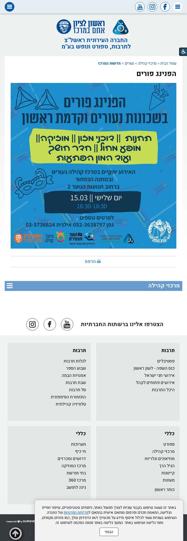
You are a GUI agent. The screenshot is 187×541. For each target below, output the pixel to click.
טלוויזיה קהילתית (71, 404)
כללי (169, 433)
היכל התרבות (163, 390)
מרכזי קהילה (147, 63)
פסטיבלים (166, 361)
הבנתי (109, 532)
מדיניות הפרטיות (76, 512)
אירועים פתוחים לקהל (155, 383)
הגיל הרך (167, 466)
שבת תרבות (76, 383)
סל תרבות (77, 390)
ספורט (169, 444)
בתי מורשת (76, 473)
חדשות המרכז (109, 63)
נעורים (129, 63)
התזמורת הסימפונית (68, 397)
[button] (177, 6)
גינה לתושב (76, 487)
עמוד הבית (168, 63)
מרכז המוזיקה (73, 466)
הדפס (90, 261)
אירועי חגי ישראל (159, 375)
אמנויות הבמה (74, 375)
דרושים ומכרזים (72, 459)
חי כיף (80, 451)
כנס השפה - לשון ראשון (154, 368)
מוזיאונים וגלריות (160, 459)
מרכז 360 (77, 480)
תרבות (168, 350)
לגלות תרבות (75, 361)
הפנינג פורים (156, 74)
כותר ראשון (165, 490)
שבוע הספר (76, 368)
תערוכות (78, 444)
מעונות (169, 480)
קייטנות (168, 473)
